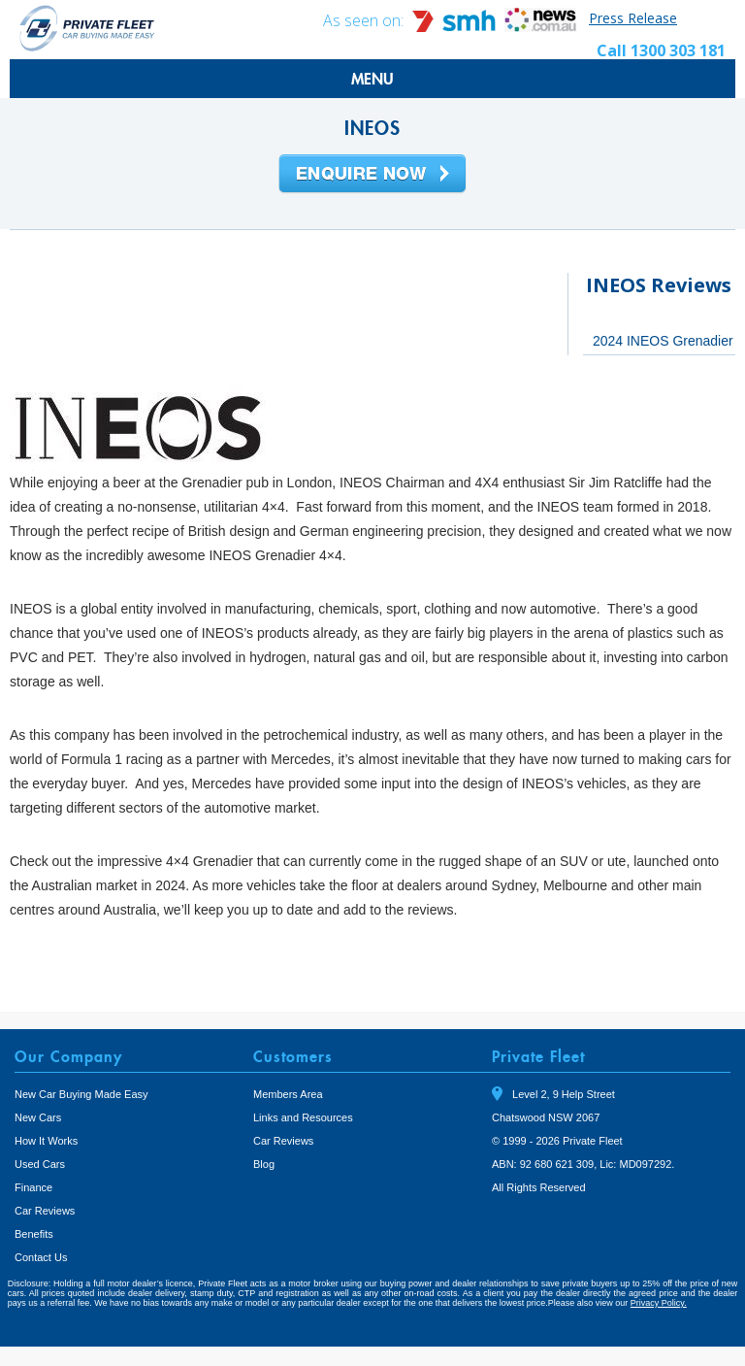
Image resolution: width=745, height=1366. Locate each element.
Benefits (34, 1234)
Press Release (633, 18)
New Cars (38, 1117)
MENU (372, 78)
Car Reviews (45, 1210)
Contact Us (41, 1257)
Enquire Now (372, 174)
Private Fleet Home (87, 27)
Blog (264, 1164)
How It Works (46, 1141)
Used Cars (40, 1164)
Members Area (288, 1094)
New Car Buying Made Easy (81, 1094)
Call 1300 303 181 (661, 50)
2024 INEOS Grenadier (663, 341)
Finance (33, 1187)
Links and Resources (303, 1117)
